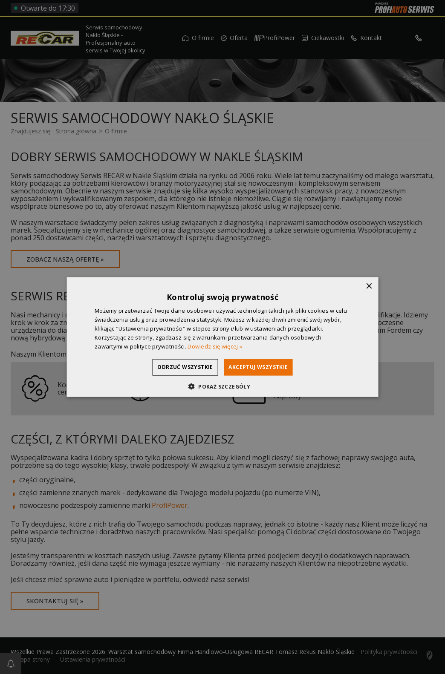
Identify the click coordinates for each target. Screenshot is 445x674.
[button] (222, 386)
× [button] (368, 286)
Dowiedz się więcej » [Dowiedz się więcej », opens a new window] (215, 346)
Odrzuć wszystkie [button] (177, 367)
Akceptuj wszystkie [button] (266, 367)
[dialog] (222, 337)
